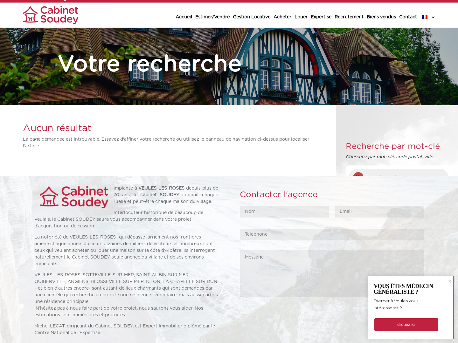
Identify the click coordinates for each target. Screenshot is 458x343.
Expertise (321, 17)
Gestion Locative (251, 17)
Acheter (282, 17)
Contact (408, 17)
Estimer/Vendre (212, 17)
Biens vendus (381, 17)
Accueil (184, 17)
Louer (301, 17)
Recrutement (349, 17)
